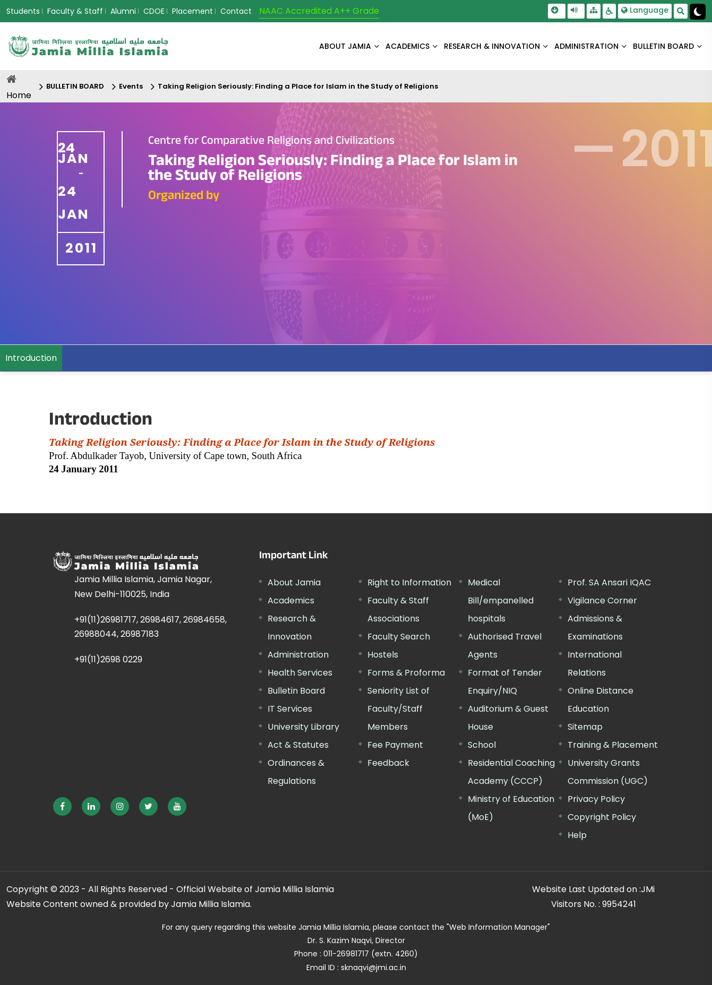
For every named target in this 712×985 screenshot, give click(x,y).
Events (131, 86)
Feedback (388, 763)
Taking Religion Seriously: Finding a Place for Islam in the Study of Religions (298, 86)
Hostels (382, 655)
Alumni (123, 11)
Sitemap (585, 727)
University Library (303, 727)
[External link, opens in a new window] (62, 806)
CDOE (154, 11)
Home (18, 95)
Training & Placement (613, 745)
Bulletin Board (296, 691)
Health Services (300, 673)
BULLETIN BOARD (663, 46)
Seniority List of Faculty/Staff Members (398, 709)
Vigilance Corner (602, 600)
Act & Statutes (298, 745)
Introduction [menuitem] (31, 358)
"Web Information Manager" (498, 927)
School (482, 745)
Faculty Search (398, 636)
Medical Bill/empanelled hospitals (501, 600)
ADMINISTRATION (586, 46)
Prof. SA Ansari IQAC (609, 582)
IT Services (290, 709)
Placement (192, 11)
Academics (291, 600)
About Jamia (345, 46)
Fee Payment (395, 745)
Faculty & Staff (75, 11)
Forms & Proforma (406, 673)
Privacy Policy (596, 799)
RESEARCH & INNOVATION (492, 46)
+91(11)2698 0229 (108, 659)
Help (577, 835)
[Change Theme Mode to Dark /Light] (698, 12)
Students (23, 11)
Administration (298, 655)
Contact (236, 11)
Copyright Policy (602, 817)
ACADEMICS (407, 46)
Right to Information (409, 582)
